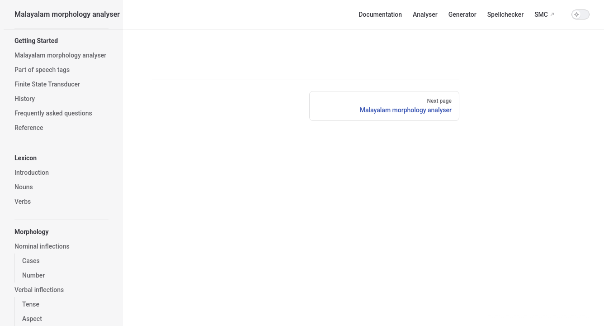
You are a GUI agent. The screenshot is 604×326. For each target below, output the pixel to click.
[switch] (580, 14)
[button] (61, 41)
